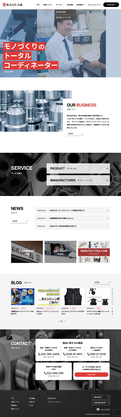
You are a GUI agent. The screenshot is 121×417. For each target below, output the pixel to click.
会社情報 (32, 398)
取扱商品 (14, 405)
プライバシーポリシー (54, 402)
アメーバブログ (105, 409)
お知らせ (32, 402)
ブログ (23, 308)
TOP (12, 398)
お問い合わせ (51, 398)
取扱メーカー (15, 409)
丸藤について (15, 402)
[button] (65, 321)
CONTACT (91, 375)
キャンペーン (49, 308)
